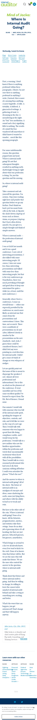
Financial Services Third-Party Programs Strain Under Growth (14, 674)
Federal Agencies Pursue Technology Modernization (23, 672)
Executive (14, 58)
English (24, 61)
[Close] (34, 710)
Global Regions (15, 61)
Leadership (22, 55)
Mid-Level (22, 58)
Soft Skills (5, 58)
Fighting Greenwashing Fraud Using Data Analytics (4, 673)
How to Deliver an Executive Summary (32, 673)
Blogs (4, 55)
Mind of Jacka (12, 55)
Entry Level (5, 61)
